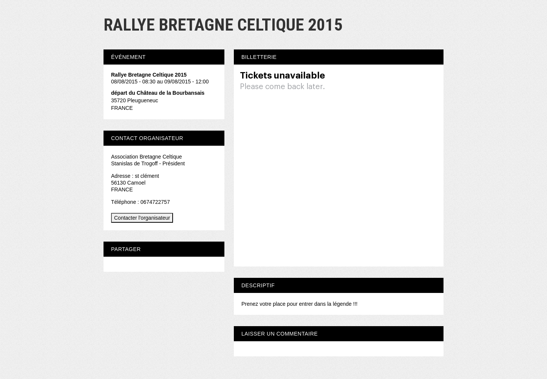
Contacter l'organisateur (142, 218)
